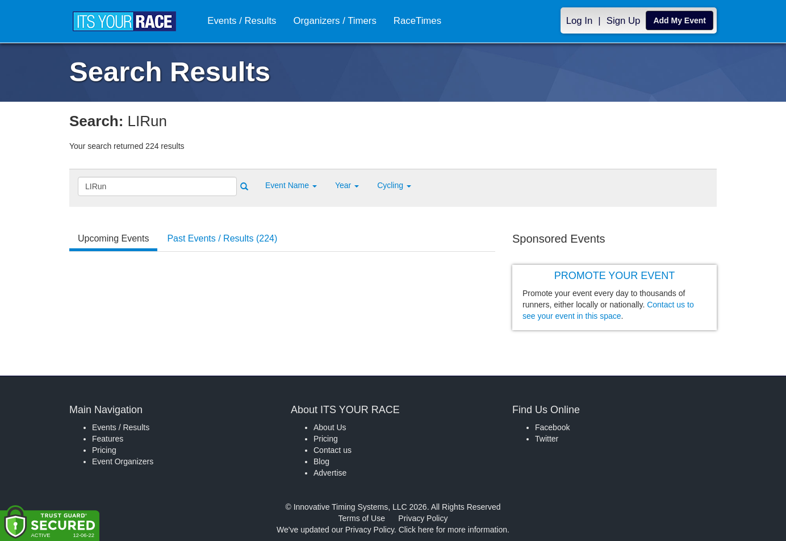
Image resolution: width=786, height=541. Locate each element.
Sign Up (624, 20)
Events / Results (241, 20)
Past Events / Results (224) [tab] (222, 238)
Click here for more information (453, 529)
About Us (329, 427)
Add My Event (679, 20)
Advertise (329, 472)
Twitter (546, 438)
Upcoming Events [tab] (113, 238)
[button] (291, 185)
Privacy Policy (423, 518)
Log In (579, 20)
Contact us (332, 450)
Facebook (552, 427)
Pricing (104, 450)
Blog (321, 461)
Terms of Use (361, 518)
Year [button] (347, 185)
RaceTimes (417, 20)
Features (107, 438)
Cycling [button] (394, 185)
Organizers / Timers (333, 20)
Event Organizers (122, 461)
